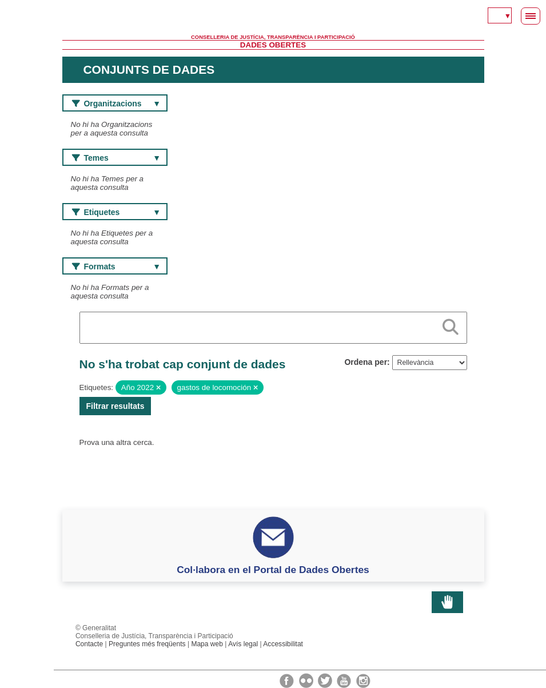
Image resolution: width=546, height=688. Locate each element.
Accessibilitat (283, 644)
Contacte (89, 644)
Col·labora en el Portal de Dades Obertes (273, 569)
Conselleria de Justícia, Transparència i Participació (273, 37)
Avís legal (243, 644)
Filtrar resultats (115, 406)
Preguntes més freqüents (147, 644)
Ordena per (365, 362)
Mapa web (207, 644)
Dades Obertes (273, 45)
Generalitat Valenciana (273, 17)
